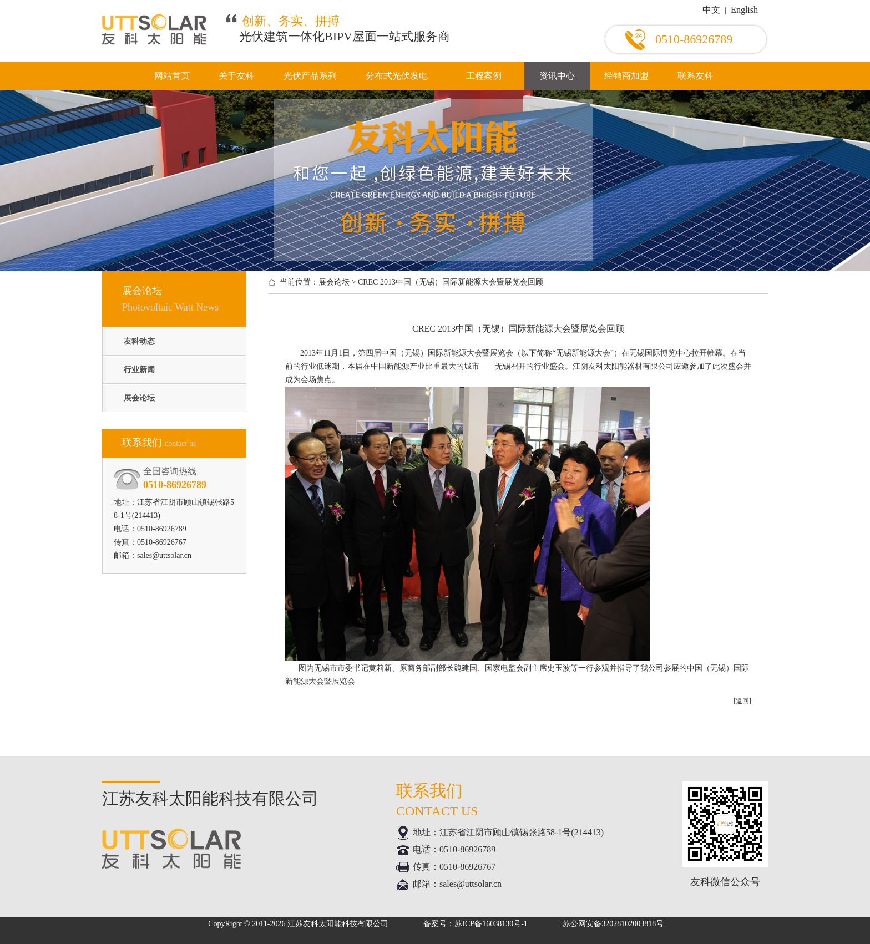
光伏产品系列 (310, 75)
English (744, 9)
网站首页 (172, 75)
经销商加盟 (626, 75)
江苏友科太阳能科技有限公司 (337, 924)
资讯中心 (557, 75)
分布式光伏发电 (397, 75)
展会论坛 (139, 398)
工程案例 (483, 75)
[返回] (742, 701)
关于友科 (236, 75)
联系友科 (695, 75)
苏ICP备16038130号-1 (490, 924)
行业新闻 (139, 370)
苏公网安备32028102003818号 (613, 924)
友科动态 (139, 341)
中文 (711, 9)
